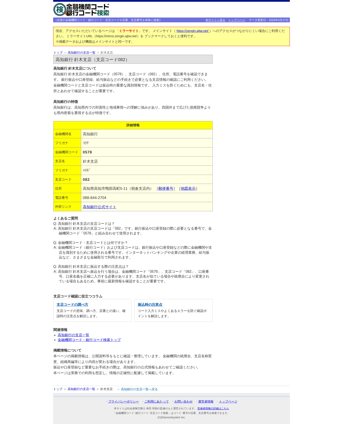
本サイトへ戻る (215, 20)
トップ (58, 52)
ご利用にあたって (156, 401)
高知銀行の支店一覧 (81, 52)
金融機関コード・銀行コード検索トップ (89, 340)
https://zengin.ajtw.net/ (193, 31)
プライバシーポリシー (123, 401)
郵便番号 (165, 188)
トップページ (236, 20)
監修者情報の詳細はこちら (213, 408)
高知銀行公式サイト (99, 207)
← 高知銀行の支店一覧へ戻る (137, 389)
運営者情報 (206, 401)
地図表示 (188, 188)
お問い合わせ (183, 401)
